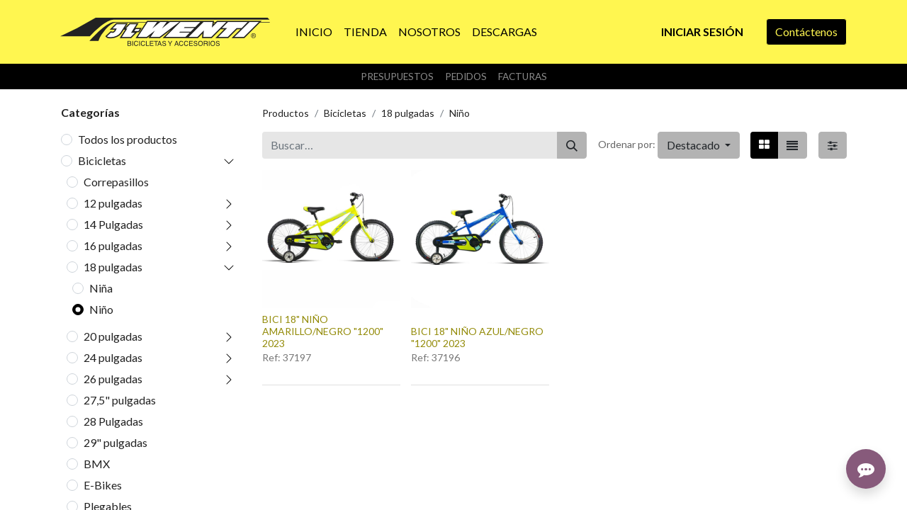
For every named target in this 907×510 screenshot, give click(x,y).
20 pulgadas (113, 336)
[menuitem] (314, 32)
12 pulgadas (113, 203)
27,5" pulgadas (120, 400)
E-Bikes (103, 485)
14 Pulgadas (113, 224)
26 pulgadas (113, 378)
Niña (101, 288)
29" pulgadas (115, 442)
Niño (101, 309)
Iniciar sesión (702, 31)
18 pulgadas (113, 266)
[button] (699, 145)
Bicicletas (102, 160)
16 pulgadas (113, 245)
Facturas (522, 76)
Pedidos (466, 76)
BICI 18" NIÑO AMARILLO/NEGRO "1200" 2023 (322, 331)
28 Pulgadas (113, 421)
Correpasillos (116, 181)
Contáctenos (806, 31)
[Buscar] (572, 145)
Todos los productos (127, 139)
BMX (97, 463)
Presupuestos (397, 76)
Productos (285, 113)
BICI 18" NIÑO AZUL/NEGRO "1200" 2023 (477, 337)
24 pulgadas (113, 357)
